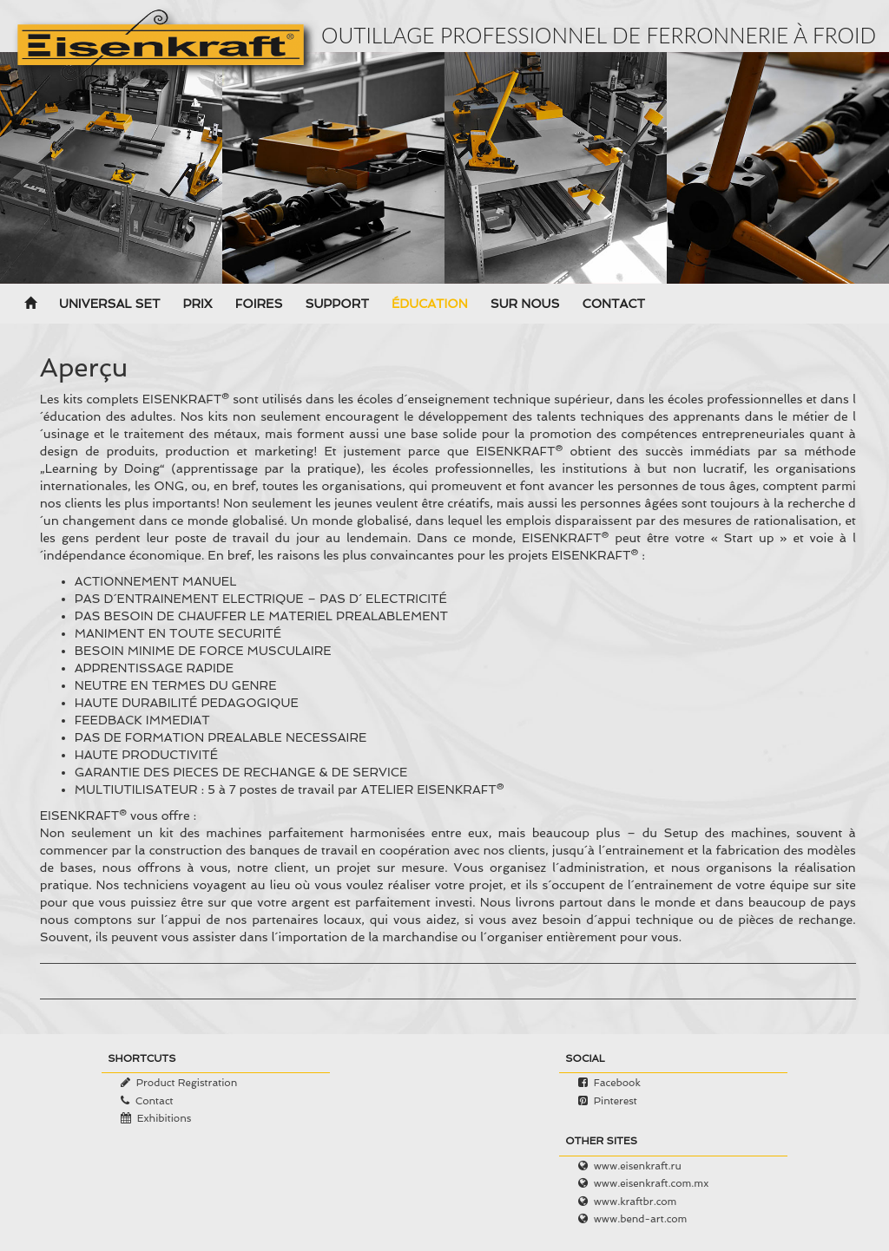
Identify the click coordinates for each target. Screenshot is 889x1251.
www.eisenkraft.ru (638, 1166)
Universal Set (109, 304)
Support (336, 304)
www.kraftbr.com (635, 1201)
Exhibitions (164, 1118)
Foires (259, 304)
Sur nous (525, 304)
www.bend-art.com (641, 1219)
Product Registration (187, 1083)
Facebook (617, 1083)
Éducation (430, 304)
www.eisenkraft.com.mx (651, 1183)
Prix (197, 304)
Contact (613, 304)
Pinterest (615, 1101)
